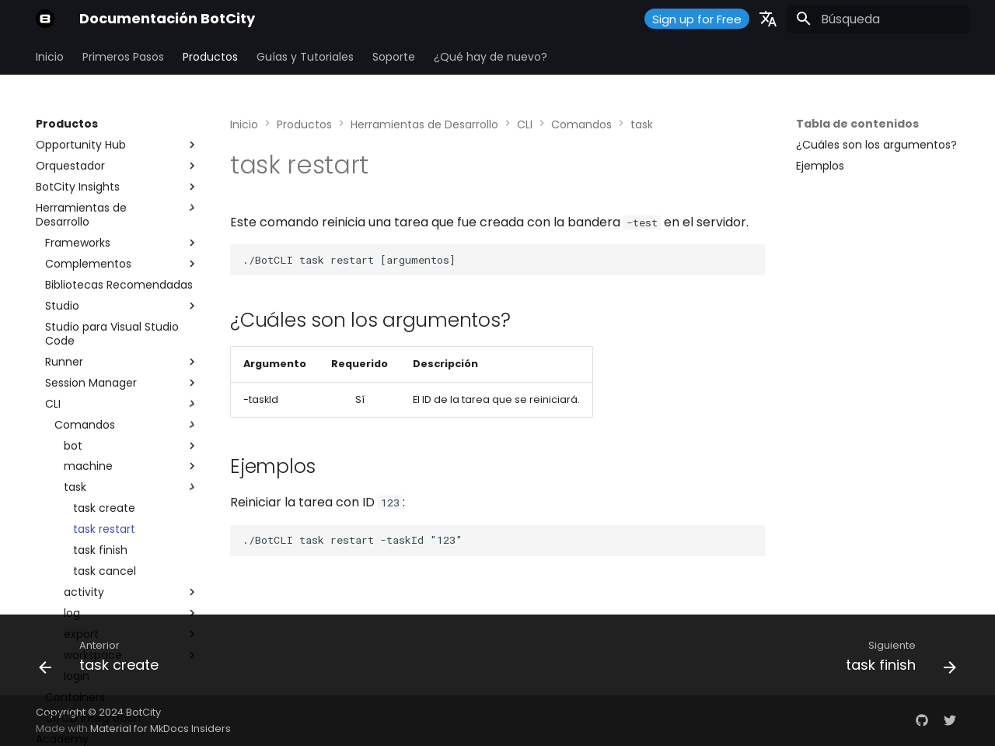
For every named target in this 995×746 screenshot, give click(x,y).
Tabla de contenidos (857, 124)
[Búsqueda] (878, 19)
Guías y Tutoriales (305, 57)
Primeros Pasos (123, 57)
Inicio (50, 57)
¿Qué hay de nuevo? (490, 57)
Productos (210, 57)
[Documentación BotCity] (45, 18)
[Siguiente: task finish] (896, 659)
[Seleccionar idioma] (768, 18)
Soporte (393, 57)
